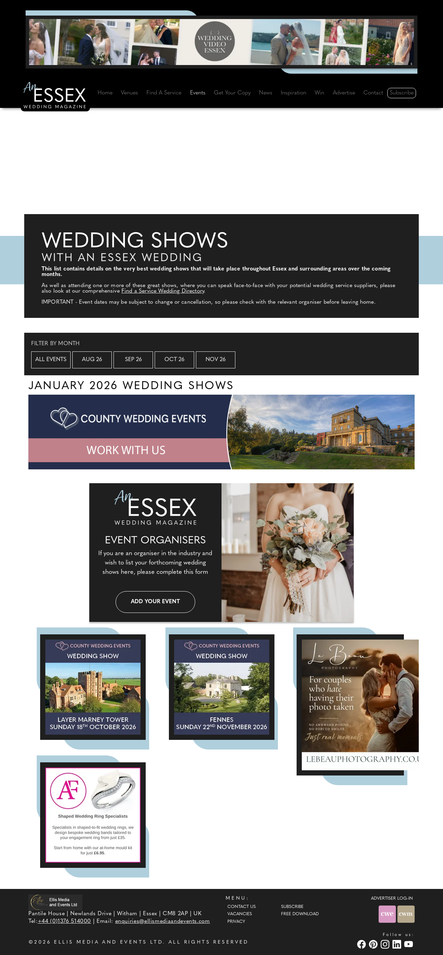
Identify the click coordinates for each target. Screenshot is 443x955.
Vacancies (239, 914)
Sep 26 (133, 359)
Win (319, 93)
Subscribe (402, 93)
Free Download (300, 914)
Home (105, 93)
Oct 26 (174, 359)
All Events (50, 359)
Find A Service (163, 93)
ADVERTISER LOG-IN (392, 899)
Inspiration (293, 93)
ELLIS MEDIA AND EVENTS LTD (108, 942)
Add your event (155, 602)
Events (198, 93)
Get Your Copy (232, 93)
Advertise (344, 93)
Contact (373, 93)
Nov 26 (216, 359)
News (265, 93)
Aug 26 (92, 359)
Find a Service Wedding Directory (162, 291)
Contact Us (241, 907)
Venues (129, 93)
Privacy (236, 922)
